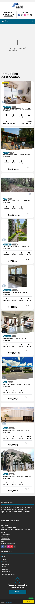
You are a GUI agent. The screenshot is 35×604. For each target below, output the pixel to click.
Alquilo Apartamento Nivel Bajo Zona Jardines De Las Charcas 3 (17, 247)
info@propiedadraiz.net (8, 543)
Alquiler (4, 561)
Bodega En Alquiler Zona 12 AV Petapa (17, 430)
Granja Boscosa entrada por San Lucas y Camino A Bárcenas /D (17, 201)
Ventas (4, 559)
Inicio (3, 556)
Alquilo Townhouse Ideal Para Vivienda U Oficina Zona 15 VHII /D (17, 384)
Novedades (5, 564)
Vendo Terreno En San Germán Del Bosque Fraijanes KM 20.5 (17, 155)
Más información (9, 602)
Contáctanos (6, 571)
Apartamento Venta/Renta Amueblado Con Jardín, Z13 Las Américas (17, 109)
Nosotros (5, 569)
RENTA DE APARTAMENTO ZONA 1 (15, 293)
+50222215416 (9, 14)
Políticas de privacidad (8, 574)
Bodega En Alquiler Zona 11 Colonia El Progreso (17, 476)
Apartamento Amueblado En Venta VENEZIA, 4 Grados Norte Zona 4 (17, 339)
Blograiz (4, 566)
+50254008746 (8, 16)
